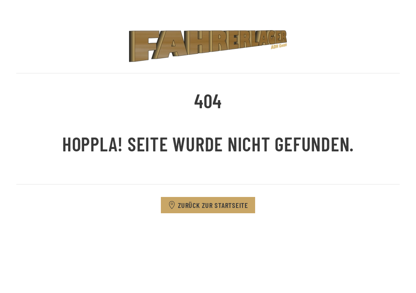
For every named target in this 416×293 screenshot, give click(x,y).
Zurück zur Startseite (208, 205)
